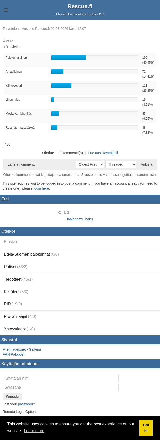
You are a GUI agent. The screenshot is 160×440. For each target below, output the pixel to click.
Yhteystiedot (19, 329)
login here (41, 188)
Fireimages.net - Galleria (22, 349)
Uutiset (16, 267)
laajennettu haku (80, 219)
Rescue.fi (80, 6)
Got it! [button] (146, 428)
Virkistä (146, 164)
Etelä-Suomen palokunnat (31, 254)
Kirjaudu (12, 396)
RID (13, 304)
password (25, 404)
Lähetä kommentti (21, 164)
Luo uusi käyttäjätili (103, 153)
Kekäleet (16, 292)
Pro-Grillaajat (20, 316)
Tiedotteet (18, 279)
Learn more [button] (34, 431)
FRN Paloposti (14, 354)
